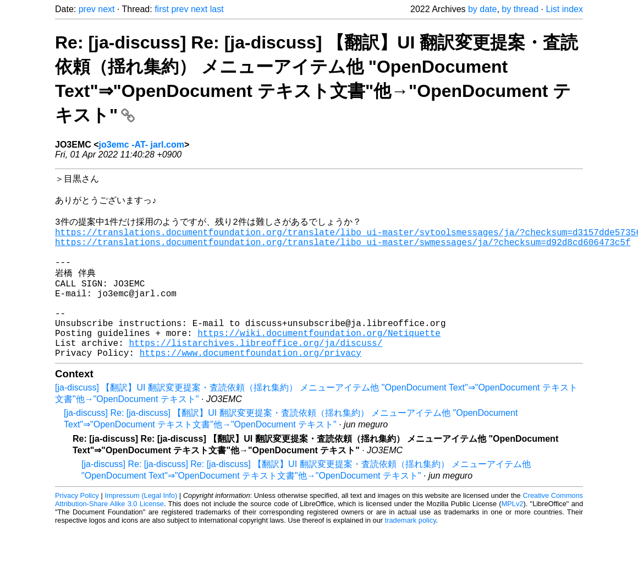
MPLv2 (513, 539)
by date (482, 9)
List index (564, 9)
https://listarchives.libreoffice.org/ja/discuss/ (255, 376)
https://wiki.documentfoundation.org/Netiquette (319, 363)
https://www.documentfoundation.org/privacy (250, 388)
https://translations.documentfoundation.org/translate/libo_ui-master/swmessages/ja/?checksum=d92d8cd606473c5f (342, 254)
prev (87, 9)
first (162, 9)
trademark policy (410, 555)
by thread (520, 9)
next (106, 9)
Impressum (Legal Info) (141, 531)
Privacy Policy (77, 531)
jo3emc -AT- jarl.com (141, 144)
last (217, 9)
